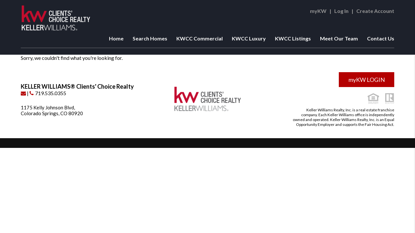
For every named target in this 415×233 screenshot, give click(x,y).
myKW (318, 11)
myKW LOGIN (367, 79)
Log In (341, 11)
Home (116, 38)
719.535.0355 (48, 93)
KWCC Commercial (199, 38)
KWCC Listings (293, 38)
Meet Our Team (339, 38)
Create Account (375, 11)
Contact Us (380, 38)
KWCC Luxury (249, 38)
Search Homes (150, 38)
